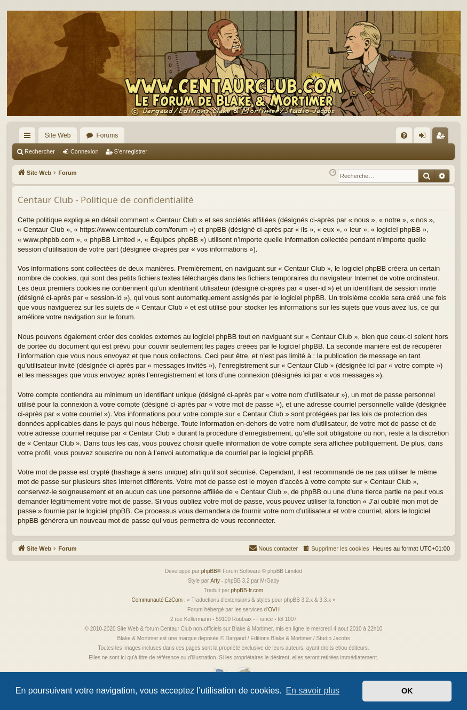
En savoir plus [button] (312, 690)
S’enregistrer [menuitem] (442, 137)
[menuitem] (404, 135)
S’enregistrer (130, 151)
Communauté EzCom (157, 600)
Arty (215, 581)
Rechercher (40, 151)
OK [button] (407, 691)
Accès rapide (29, 137)
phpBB (209, 571)
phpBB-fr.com (247, 590)
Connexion (84, 151)
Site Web (57, 135)
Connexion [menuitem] (424, 137)
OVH (274, 609)
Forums (107, 135)
